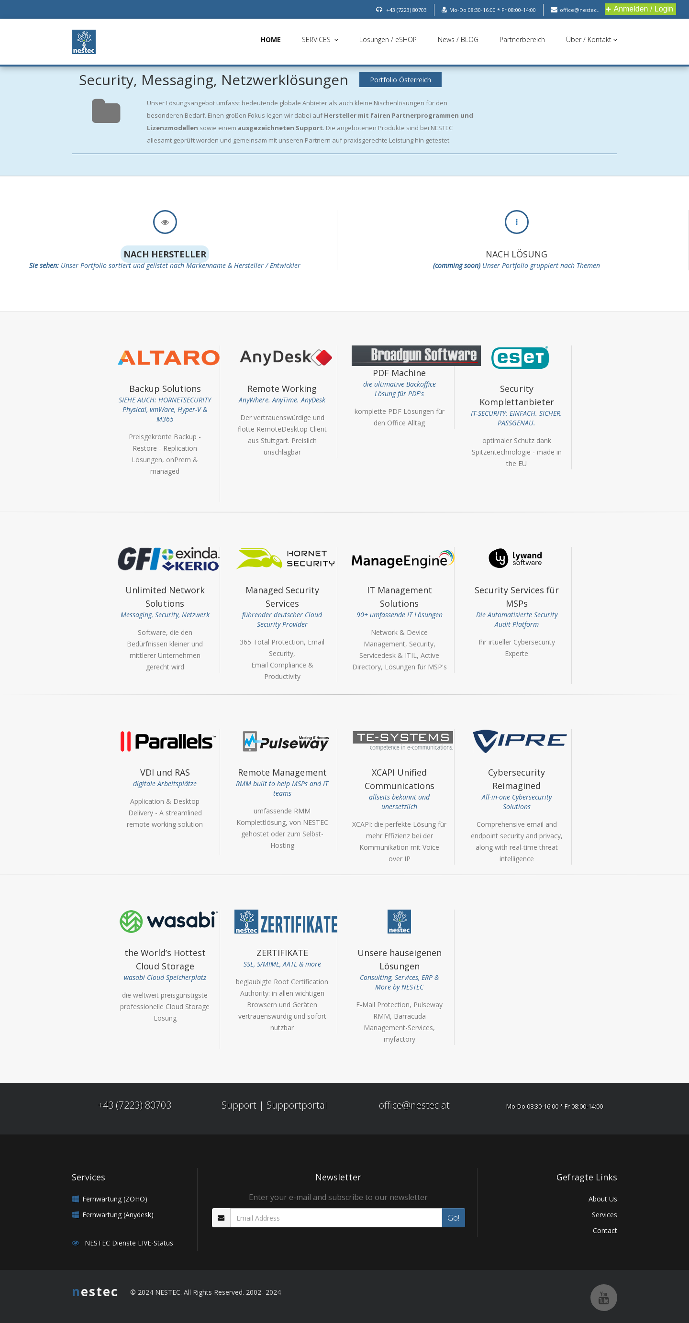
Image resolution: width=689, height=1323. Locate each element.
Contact (605, 1230)
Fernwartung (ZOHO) (114, 1198)
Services (604, 1214)
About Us (603, 1198)
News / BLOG (458, 39)
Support (239, 1105)
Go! (453, 1217)
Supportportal (297, 1105)
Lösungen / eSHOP (388, 39)
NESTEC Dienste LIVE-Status (128, 1242)
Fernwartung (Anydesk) (118, 1214)
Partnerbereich (522, 39)
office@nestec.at (414, 1105)
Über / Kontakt (591, 39)
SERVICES (320, 39)
